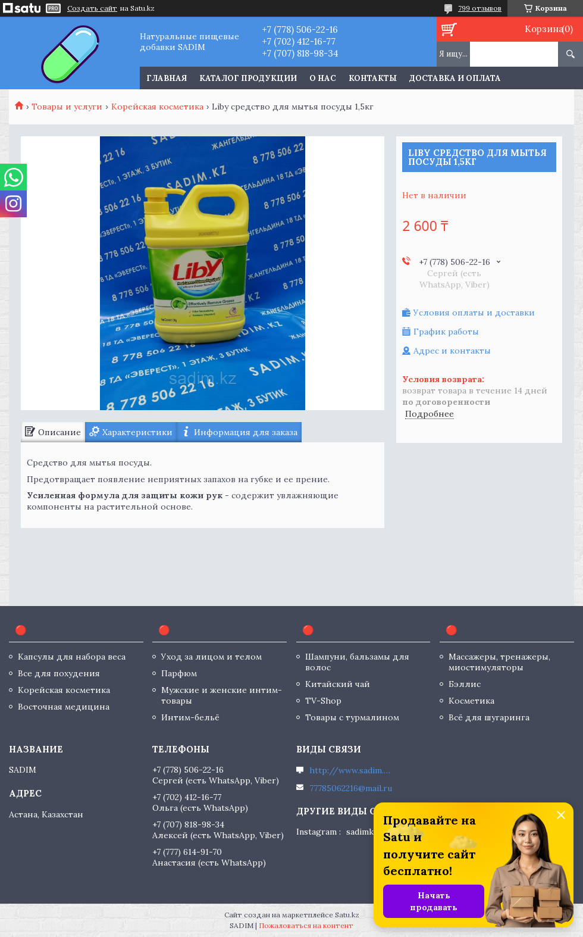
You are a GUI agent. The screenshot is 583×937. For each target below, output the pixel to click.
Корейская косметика (157, 106)
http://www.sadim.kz (351, 770)
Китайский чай (337, 684)
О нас (322, 78)
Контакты (373, 78)
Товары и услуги (67, 106)
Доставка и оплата (455, 78)
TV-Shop (323, 700)
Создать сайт (92, 8)
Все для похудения (59, 673)
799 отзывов (479, 8)
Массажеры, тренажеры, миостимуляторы (499, 662)
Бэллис (465, 684)
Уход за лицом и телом (211, 656)
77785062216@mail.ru (350, 788)
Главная (166, 78)
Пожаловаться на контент (306, 925)
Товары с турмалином (352, 717)
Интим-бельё (190, 717)
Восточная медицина (63, 706)
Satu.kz (347, 914)
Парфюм (179, 673)
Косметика (471, 700)
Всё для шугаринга (489, 717)
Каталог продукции (248, 78)
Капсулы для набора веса (72, 656)
